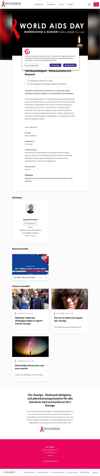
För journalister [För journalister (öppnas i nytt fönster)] (72, 472)
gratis (40, 178)
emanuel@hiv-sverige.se (30, 233)
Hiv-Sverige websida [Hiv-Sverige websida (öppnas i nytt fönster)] (50, 461)
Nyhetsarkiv (39, 4)
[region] (50, 59)
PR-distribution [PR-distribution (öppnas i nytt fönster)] (43, 472)
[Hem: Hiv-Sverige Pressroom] (11, 4)
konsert (34, 178)
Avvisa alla (55, 65)
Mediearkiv (51, 4)
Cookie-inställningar (31, 65)
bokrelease (45, 178)
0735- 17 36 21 (30, 236)
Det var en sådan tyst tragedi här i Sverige (68, 319)
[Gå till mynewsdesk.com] (9, 472)
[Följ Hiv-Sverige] (96, 4)
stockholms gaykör (66, 178)
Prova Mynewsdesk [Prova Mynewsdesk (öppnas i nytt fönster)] (58, 472)
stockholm (28, 178)
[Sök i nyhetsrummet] (89, 4)
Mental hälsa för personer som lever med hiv (29, 367)
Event (61, 4)
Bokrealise (28, 181)
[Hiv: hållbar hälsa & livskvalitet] (30, 264)
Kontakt (70, 4)
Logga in (95, 472)
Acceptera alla (69, 65)
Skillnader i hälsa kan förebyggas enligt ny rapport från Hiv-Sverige (29, 320)
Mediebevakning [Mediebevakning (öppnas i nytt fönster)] (29, 472)
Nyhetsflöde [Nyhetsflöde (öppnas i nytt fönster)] (85, 472)
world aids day (55, 178)
